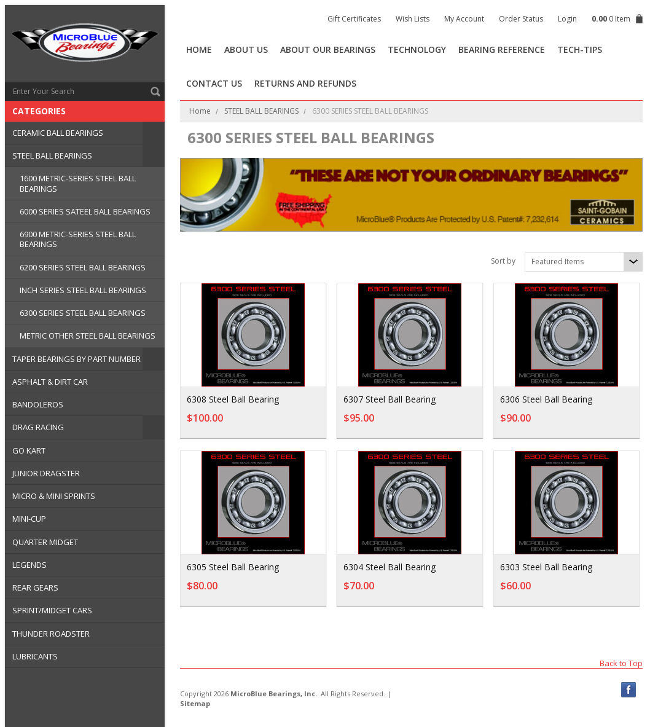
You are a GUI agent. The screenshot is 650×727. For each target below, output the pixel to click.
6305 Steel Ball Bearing (233, 567)
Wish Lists (412, 18)
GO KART (28, 450)
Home (200, 111)
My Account (464, 18)
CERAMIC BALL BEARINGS (57, 132)
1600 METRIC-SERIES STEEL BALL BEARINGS (78, 183)
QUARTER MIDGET (45, 542)
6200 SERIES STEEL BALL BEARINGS (83, 267)
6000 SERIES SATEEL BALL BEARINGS (85, 211)
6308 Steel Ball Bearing (233, 399)
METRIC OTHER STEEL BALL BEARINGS (87, 335)
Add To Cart (283, 424)
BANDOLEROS (37, 404)
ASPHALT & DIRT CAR (50, 381)
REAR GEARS (35, 587)
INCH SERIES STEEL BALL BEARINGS (83, 290)
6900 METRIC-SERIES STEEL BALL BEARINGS (78, 239)
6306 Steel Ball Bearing (545, 399)
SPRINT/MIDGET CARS (52, 610)
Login (567, 18)
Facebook (628, 690)
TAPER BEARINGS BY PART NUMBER (76, 358)
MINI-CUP (29, 518)
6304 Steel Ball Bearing (389, 567)
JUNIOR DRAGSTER (46, 473)
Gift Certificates (354, 18)
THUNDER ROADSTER (51, 633)
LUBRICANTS (35, 656)
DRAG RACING (38, 427)
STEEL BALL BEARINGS (52, 155)
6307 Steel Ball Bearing (389, 399)
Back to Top (621, 663)
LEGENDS (29, 564)
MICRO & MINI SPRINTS (53, 495)
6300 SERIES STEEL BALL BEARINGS (83, 312)
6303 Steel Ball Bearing (545, 567)
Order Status (521, 18)
